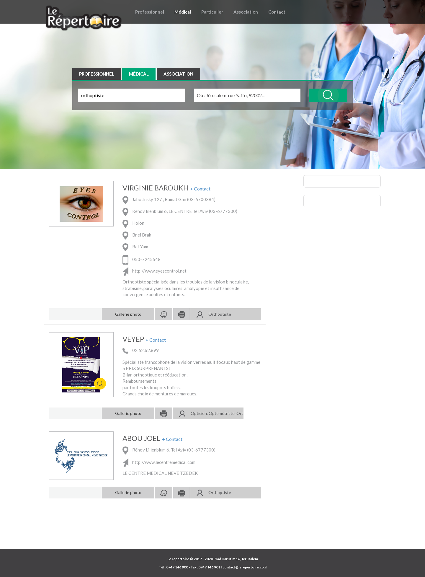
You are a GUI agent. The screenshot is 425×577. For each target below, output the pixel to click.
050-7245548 (141, 259)
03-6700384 (201, 199)
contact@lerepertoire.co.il (245, 567)
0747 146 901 (209, 567)
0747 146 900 (177, 567)
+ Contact (200, 188)
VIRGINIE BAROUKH (155, 188)
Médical (182, 11)
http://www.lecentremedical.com (158, 462)
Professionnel (149, 11)
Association (245, 11)
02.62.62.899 (140, 350)
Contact (276, 11)
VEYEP (133, 339)
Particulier (212, 11)
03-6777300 (223, 211)
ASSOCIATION (178, 73)
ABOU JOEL (141, 438)
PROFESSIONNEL (96, 73)
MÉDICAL (139, 73)
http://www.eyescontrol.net (154, 270)
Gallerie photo (128, 314)
